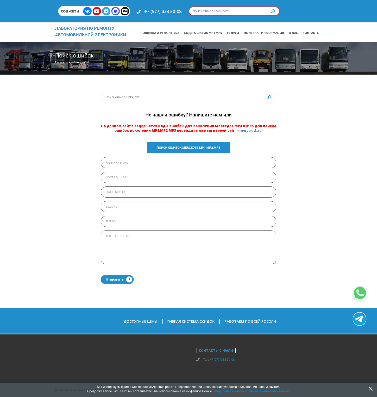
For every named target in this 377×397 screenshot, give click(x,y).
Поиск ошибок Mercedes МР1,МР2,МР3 (188, 147)
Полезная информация (264, 33)
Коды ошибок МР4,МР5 (203, 33)
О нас (293, 33)
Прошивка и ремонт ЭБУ (158, 33)
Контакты (311, 33)
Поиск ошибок (83, 62)
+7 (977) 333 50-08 (163, 11)
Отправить (119, 279)
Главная (60, 62)
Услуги (233, 33)
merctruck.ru (251, 130)
